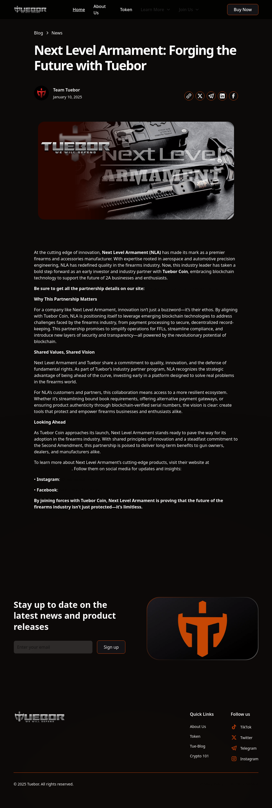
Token (126, 9)
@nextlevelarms (77, 479)
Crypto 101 (199, 755)
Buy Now (243, 9)
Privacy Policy (211, 784)
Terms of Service (244, 784)
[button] (156, 9)
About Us (100, 9)
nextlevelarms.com (53, 469)
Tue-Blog (197, 746)
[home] (39, 9)
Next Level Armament (80, 490)
